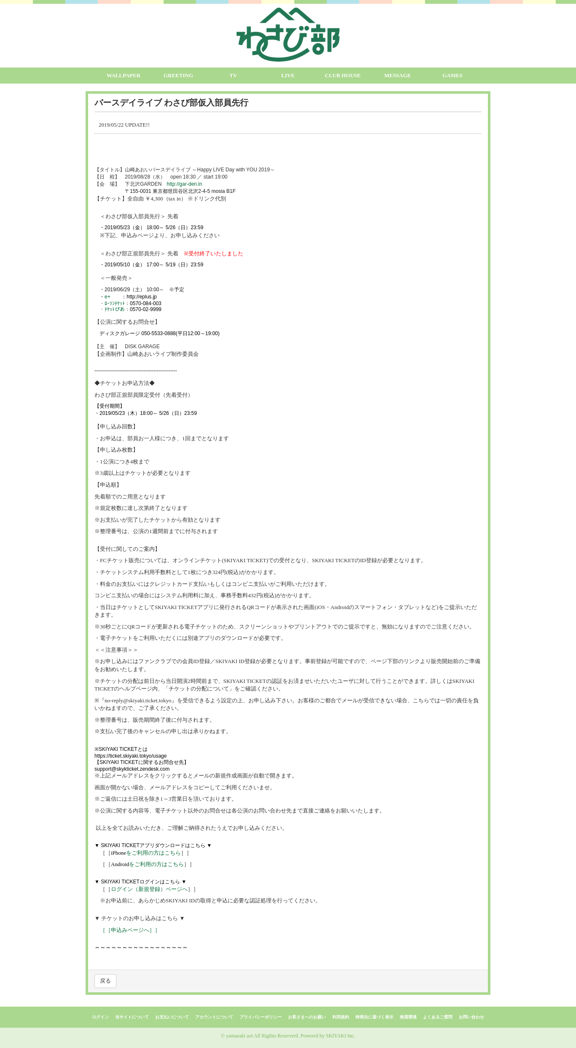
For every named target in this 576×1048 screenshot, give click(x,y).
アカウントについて (214, 1017)
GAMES (452, 75)
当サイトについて (132, 1017)
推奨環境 (408, 1017)
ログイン (100, 1017)
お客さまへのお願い (307, 1017)
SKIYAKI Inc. (340, 1036)
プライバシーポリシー (261, 1017)
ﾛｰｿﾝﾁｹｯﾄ (115, 303)
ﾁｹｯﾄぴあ (115, 309)
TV (233, 75)
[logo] (288, 34)
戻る (105, 981)
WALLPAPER (124, 75)
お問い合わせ (471, 1017)
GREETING (178, 75)
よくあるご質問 (437, 1017)
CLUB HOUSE (343, 75)
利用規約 (340, 1017)
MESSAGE (397, 75)
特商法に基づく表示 (374, 1017)
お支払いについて (172, 1017)
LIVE (288, 75)
